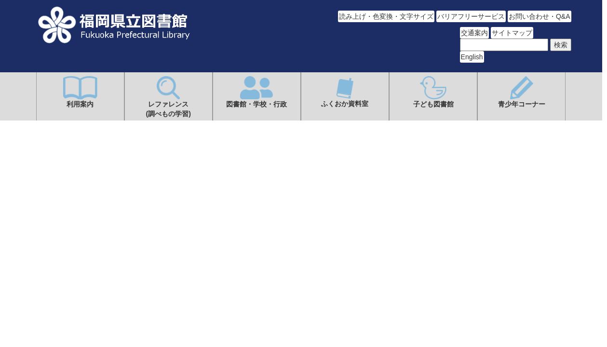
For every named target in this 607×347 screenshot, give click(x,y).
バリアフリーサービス (471, 16)
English (472, 57)
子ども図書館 (433, 92)
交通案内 (474, 33)
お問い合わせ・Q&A (539, 16)
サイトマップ (512, 33)
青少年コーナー (521, 92)
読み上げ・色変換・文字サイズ (386, 16)
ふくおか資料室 (344, 91)
